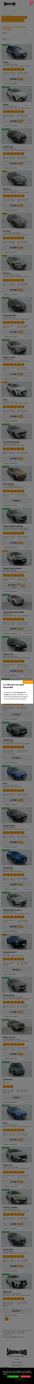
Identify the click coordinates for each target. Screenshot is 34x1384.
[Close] (31, 2)
